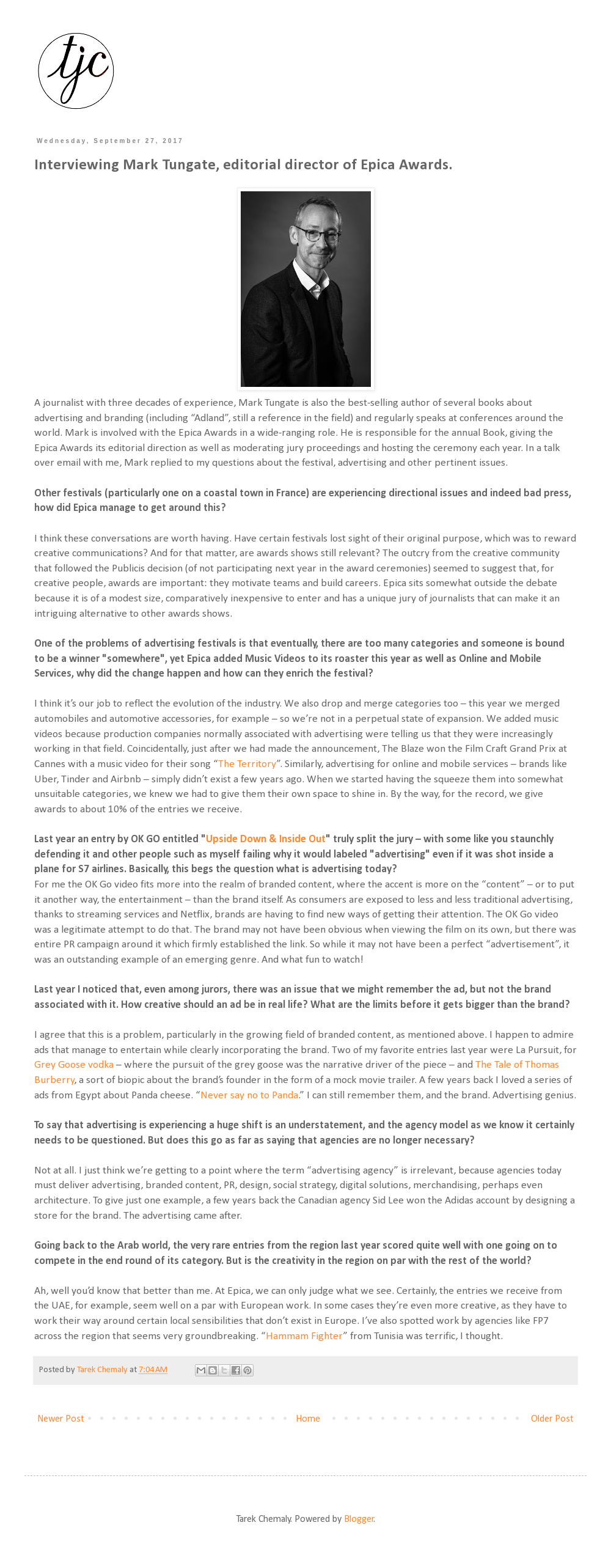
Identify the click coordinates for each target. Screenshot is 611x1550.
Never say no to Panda (249, 1095)
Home (308, 1419)
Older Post (552, 1419)
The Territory (247, 764)
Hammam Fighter (304, 1336)
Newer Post (60, 1419)
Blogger (359, 1519)
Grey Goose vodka (74, 1065)
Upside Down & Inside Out (266, 839)
